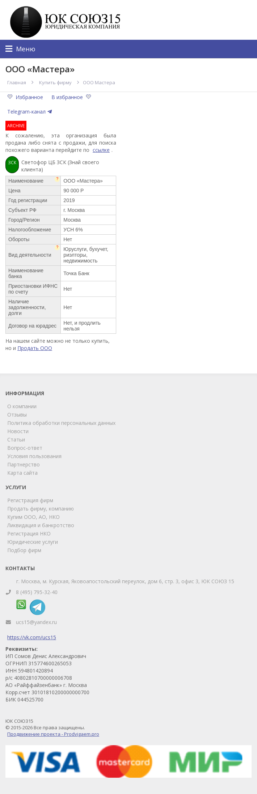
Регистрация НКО (29, 533)
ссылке (101, 149)
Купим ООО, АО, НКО (33, 516)
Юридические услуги (32, 541)
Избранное (26, 97)
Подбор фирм (24, 550)
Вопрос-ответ (24, 447)
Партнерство (23, 464)
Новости (18, 431)
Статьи (16, 439)
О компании (22, 406)
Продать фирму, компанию (40, 508)
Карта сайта (22, 472)
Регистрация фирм (30, 500)
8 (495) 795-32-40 (37, 592)
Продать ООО (34, 348)
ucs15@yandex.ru (36, 622)
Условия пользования (34, 456)
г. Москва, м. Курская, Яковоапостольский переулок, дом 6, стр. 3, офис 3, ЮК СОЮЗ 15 (125, 581)
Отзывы (17, 414)
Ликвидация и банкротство (40, 525)
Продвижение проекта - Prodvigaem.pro (53, 734)
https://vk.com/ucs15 (31, 637)
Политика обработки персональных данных (61, 422)
